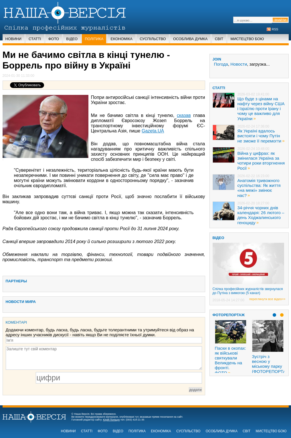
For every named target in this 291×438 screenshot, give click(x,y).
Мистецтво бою (247, 39)
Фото (53, 39)
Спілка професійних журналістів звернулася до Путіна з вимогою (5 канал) (248, 291)
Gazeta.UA (153, 130)
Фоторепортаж (229, 315)
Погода (221, 64)
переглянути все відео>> (267, 299)
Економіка (121, 39)
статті (219, 88)
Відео (72, 39)
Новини (13, 39)
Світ (219, 39)
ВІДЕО (218, 238)
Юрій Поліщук (111, 419)
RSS (275, 29)
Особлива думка (190, 39)
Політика (94, 39)
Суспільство (153, 39)
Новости (238, 64)
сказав (184, 115)
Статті (35, 39)
